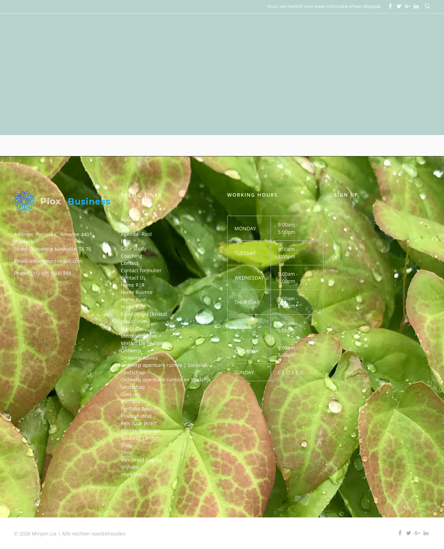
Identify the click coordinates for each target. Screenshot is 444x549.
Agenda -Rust (136, 234)
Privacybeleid (136, 416)
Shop (127, 445)
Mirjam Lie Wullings (144, 343)
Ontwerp (131, 350)
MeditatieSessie (139, 336)
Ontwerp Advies (139, 357)
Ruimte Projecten (141, 430)
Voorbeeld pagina (141, 459)
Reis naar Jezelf (138, 423)
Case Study (133, 248)
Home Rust (133, 299)
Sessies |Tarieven (141, 438)
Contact (129, 263)
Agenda (129, 226)
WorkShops (134, 474)
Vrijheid (130, 467)
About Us (131, 219)
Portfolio (130, 401)
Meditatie (132, 328)
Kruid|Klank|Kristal (144, 314)
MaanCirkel (134, 321)
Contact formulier (141, 270)
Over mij (130, 394)
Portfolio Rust (136, 408)
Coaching (131, 255)
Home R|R (133, 285)
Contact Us (133, 277)
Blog (126, 241)
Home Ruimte (136, 292)
